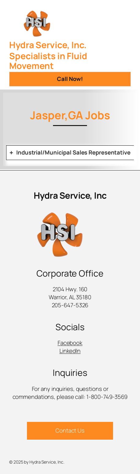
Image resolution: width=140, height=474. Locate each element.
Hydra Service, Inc (70, 195)
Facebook (70, 343)
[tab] (70, 152)
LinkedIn (70, 351)
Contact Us (70, 430)
